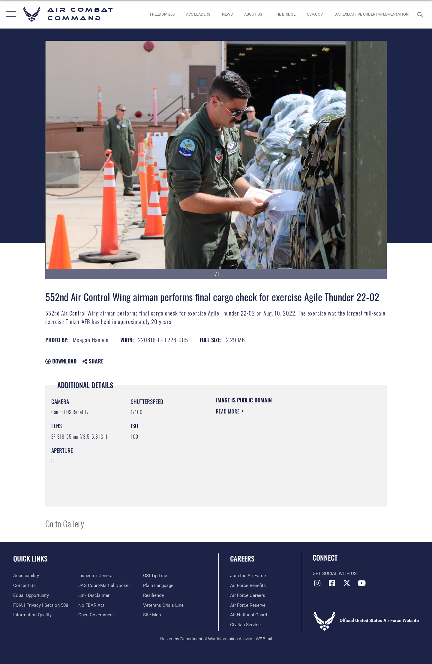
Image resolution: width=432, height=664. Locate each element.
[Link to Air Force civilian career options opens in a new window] (245, 624)
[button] (10, 14)
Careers (242, 558)
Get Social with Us (335, 573)
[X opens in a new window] (346, 583)
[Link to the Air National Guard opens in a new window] (248, 615)
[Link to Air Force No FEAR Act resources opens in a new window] (91, 605)
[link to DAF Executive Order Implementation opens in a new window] (371, 14)
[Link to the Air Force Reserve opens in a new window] (248, 605)
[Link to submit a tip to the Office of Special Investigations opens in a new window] (155, 575)
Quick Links (30, 558)
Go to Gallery (64, 523)
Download (60, 361)
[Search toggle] (421, 14)
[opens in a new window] (315, 14)
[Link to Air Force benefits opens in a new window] (248, 585)
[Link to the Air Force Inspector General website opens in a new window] (96, 575)
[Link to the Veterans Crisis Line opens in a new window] (163, 605)
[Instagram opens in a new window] (317, 583)
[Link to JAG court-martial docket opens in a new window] (104, 585)
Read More (228, 411)
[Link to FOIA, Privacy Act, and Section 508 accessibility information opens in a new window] (40, 605)
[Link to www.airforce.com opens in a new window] (248, 575)
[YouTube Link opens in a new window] (361, 583)
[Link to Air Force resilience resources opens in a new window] (153, 595)
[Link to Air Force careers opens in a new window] (247, 595)
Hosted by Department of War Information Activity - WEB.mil (216, 638)
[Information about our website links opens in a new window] (94, 595)
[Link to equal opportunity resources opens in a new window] (31, 595)
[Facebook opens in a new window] (332, 583)
